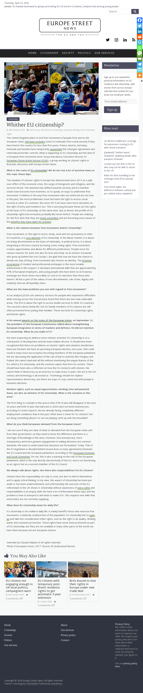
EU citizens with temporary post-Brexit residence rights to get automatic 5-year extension (49, 589)
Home (32, 53)
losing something (49, 217)
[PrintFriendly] (139, 69)
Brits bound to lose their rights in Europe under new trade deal (83, 586)
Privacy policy (68, 635)
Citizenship (49, 53)
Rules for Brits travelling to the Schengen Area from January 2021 (119, 178)
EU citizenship (56, 130)
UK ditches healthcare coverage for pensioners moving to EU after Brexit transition (120, 144)
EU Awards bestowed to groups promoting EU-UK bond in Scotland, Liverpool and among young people (65, 6)
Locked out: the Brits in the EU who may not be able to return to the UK (119, 167)
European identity (71, 130)
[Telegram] (139, 64)
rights (9, 134)
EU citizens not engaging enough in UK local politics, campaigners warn (19, 586)
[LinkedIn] (125, 40)
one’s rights (83, 487)
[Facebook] (139, 20)
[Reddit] (139, 36)
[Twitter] (107, 40)
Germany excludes (35, 141)
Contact (65, 640)
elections (45, 130)
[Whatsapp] (139, 47)
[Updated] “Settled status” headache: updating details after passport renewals (120, 156)
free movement (87, 130)
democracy (35, 130)
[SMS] (139, 53)
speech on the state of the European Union (47, 320)
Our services (105, 53)
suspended (56, 149)
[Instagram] (116, 40)
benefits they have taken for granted (31, 221)
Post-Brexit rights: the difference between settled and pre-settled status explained (119, 190)
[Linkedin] (139, 31)
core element (33, 237)
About (64, 625)
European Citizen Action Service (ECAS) (27, 160)
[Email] (139, 58)
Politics (84, 53)
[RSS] (133, 40)
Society (68, 53)
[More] (139, 75)
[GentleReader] (139, 42)
